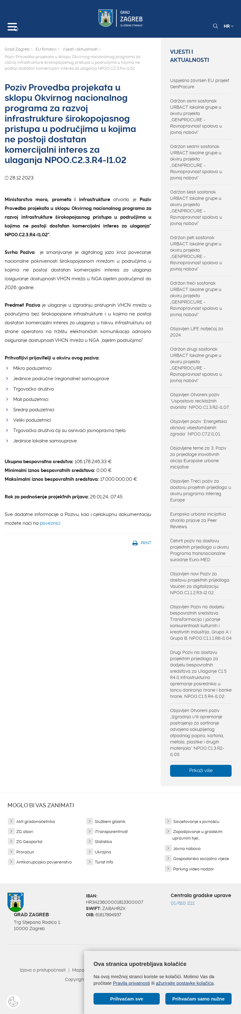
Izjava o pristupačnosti (43, 970)
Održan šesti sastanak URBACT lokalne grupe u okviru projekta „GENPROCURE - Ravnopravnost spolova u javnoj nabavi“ (196, 207)
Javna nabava (187, 848)
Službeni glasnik (110, 821)
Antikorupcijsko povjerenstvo (44, 862)
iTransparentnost (111, 831)
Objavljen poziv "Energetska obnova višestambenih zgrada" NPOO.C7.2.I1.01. (198, 427)
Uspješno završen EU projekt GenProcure (199, 83)
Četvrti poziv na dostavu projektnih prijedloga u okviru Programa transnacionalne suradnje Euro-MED (199, 550)
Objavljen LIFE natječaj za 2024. (196, 331)
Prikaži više (201, 770)
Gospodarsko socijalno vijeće (201, 858)
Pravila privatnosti (131, 983)
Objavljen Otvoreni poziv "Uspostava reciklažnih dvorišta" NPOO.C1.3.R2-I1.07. (199, 401)
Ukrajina (103, 852)
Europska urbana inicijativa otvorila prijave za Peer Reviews (198, 520)
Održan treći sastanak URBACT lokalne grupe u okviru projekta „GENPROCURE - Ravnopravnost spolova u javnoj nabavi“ (196, 299)
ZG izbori (24, 831)
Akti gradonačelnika (35, 821)
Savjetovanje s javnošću (196, 821)
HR (228, 26)
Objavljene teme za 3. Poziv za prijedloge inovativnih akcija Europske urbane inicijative (198, 457)
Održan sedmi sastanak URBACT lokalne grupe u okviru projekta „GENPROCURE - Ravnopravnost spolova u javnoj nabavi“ (196, 162)
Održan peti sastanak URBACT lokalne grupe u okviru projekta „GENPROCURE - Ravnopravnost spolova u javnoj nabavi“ (196, 253)
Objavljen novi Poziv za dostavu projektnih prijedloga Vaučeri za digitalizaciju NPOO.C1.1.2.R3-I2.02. (199, 583)
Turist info (104, 862)
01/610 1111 (183, 903)
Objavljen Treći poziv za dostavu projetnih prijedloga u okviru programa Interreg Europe (200, 490)
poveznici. (50, 523)
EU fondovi (45, 49)
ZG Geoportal (29, 841)
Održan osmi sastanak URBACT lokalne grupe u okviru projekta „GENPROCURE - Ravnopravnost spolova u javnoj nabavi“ (196, 116)
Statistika (103, 841)
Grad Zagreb (17, 49)
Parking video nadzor (193, 869)
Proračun (25, 852)
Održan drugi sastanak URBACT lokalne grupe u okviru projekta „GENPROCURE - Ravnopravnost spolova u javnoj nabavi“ (196, 365)
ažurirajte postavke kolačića (184, 983)
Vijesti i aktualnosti (80, 49)
